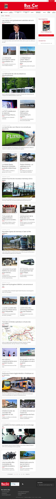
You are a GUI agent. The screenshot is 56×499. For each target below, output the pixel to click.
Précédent (10, 474)
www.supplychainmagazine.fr (23, 491)
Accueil (1, 12)
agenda (32, 12)
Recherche (47, 1)
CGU (36, 497)
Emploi (44, 12)
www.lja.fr (20, 494)
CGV (33, 497)
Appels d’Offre (48, 12)
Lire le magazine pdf (45, 35)
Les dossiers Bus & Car (17, 12)
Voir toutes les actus (45, 43)
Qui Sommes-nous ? (19, 497)
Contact (39, 497)
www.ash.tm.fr (4, 493)
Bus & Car (31, 6)
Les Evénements (11, 12)
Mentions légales (28, 497)
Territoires (7, 15)
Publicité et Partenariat (38, 12)
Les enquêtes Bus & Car (26, 12)
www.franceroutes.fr (5, 491)
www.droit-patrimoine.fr (6, 494)
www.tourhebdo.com (22, 493)
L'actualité (5, 12)
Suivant (27, 474)
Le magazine (53, 12)
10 (23, 474)
